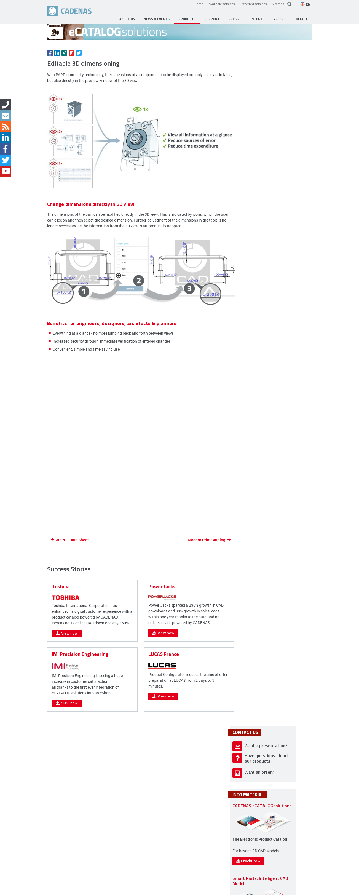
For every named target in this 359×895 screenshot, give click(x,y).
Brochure (264, 603)
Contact (71, 890)
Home (198, 3)
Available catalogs (222, 3)
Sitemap (278, 3)
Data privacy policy (118, 890)
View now (67, 683)
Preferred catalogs (253, 3)
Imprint (90, 890)
